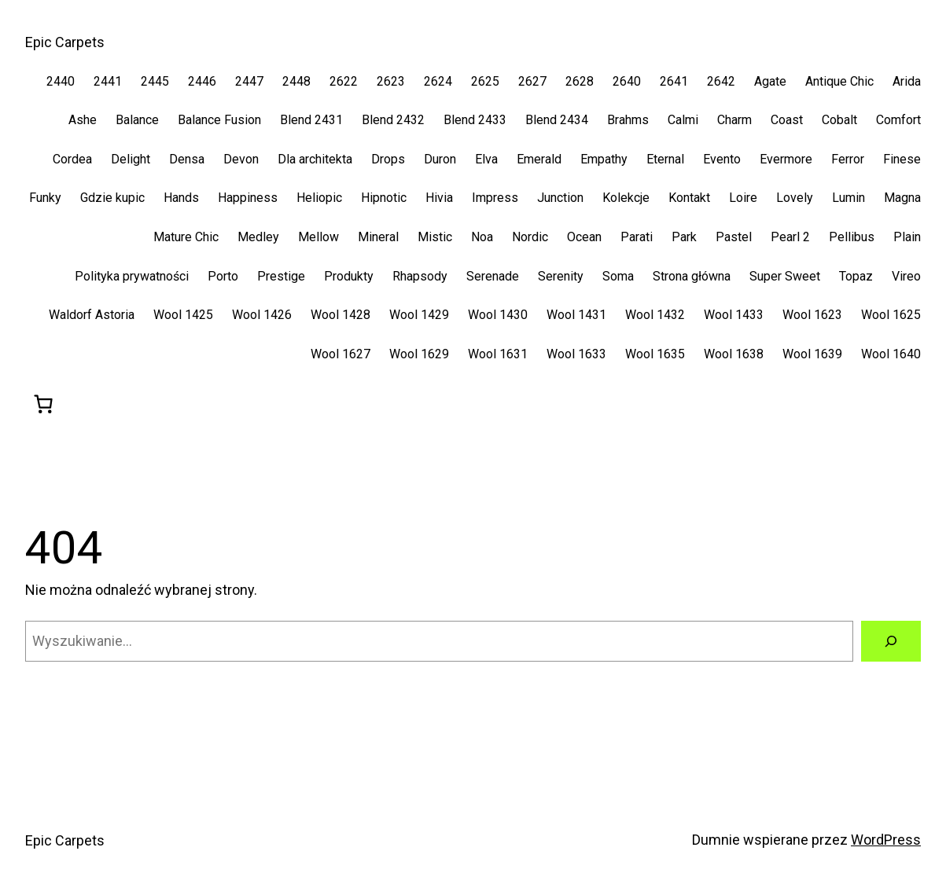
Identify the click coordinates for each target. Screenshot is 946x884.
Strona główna (692, 276)
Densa (186, 159)
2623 (391, 81)
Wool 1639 (812, 354)
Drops (388, 159)
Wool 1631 (498, 354)
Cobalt (839, 119)
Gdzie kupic (112, 197)
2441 (108, 81)
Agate (770, 81)
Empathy (604, 159)
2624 (438, 81)
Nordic (530, 236)
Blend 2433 (475, 119)
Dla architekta (315, 159)
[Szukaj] (891, 641)
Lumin (848, 197)
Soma (618, 276)
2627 (532, 81)
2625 (485, 81)
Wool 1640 (891, 354)
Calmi (683, 119)
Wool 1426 (262, 314)
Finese (902, 159)
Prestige (281, 276)
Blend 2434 (556, 119)
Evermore (786, 159)
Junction (560, 197)
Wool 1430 (498, 314)
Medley (258, 236)
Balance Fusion (219, 119)
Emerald (539, 159)
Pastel (734, 236)
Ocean (584, 236)
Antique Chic (839, 81)
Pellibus (851, 236)
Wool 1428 (340, 314)
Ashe (82, 119)
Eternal (665, 159)
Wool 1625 (891, 314)
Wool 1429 (419, 314)
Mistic (435, 236)
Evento (722, 159)
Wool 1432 (655, 314)
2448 (296, 81)
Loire (743, 197)
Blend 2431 (311, 119)
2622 (343, 81)
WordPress (886, 839)
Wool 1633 (576, 354)
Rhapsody (419, 276)
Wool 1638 (734, 354)
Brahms (628, 119)
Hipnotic (384, 197)
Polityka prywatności (132, 276)
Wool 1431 (576, 314)
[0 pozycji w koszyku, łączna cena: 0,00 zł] (43, 404)
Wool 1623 (812, 314)
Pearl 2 (790, 236)
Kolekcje (626, 197)
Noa (482, 236)
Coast (787, 119)
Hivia (439, 197)
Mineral (378, 236)
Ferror (847, 159)
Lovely (794, 197)
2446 (202, 81)
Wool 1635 (655, 354)
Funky (45, 197)
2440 (60, 81)
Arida (907, 81)
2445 (155, 81)
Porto (223, 276)
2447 (249, 81)
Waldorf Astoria (91, 314)
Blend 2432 (393, 119)
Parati (636, 236)
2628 (579, 81)
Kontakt (689, 197)
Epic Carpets (65, 42)
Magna (902, 197)
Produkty (349, 276)
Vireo (906, 276)
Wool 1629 (419, 354)
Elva (486, 159)
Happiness (248, 197)
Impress (495, 197)
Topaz (856, 276)
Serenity (560, 276)
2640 (627, 81)
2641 (674, 81)
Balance (137, 119)
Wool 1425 (183, 314)
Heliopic (319, 197)
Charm (734, 119)
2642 (721, 81)
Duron (440, 159)
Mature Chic (186, 236)
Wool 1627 (340, 354)
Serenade (492, 276)
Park (684, 236)
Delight (130, 159)
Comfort (898, 119)
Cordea (72, 159)
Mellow (318, 236)
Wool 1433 (734, 314)
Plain (907, 236)
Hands (181, 197)
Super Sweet (784, 276)
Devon (241, 159)
